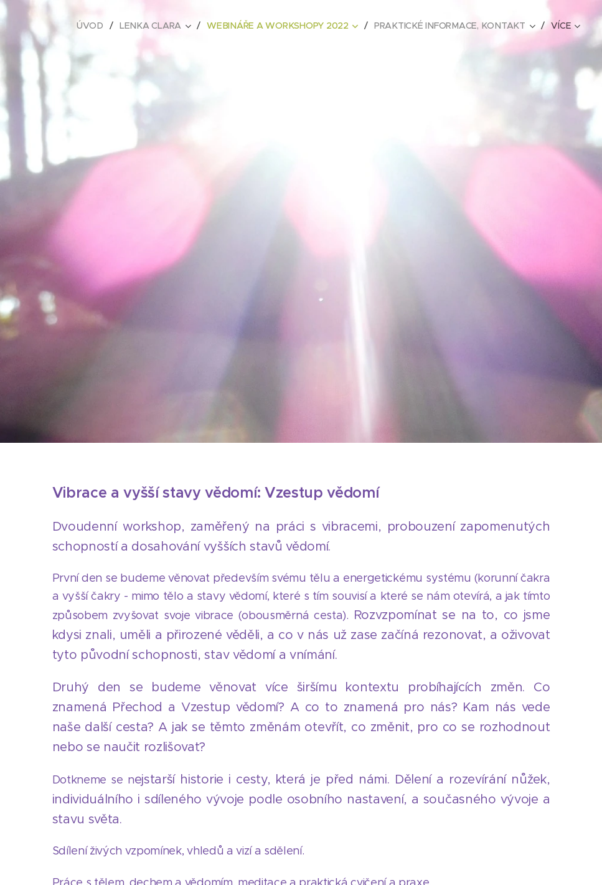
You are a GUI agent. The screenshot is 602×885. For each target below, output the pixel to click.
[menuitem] (95, 25)
